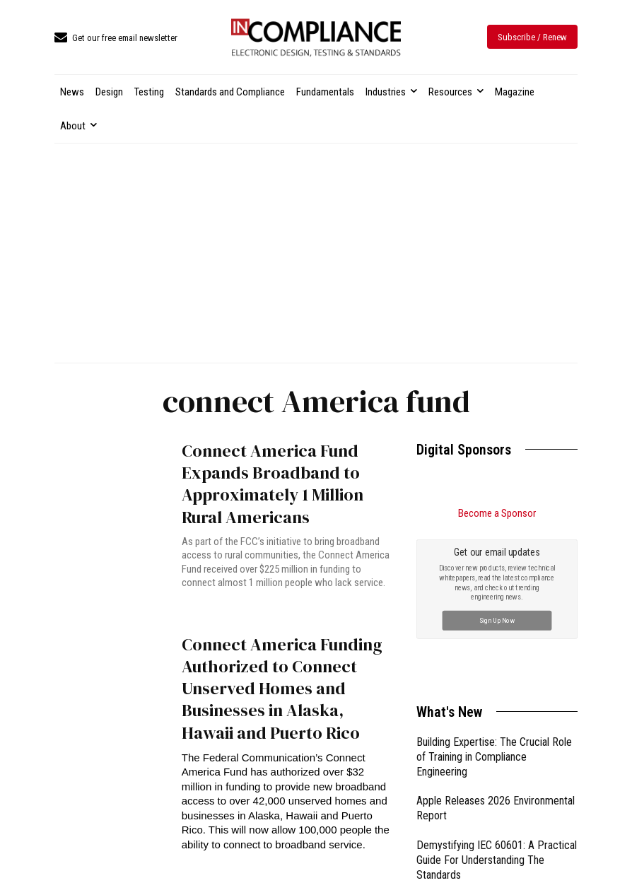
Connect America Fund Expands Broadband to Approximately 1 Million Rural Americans (272, 484)
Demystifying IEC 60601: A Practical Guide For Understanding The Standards (496, 860)
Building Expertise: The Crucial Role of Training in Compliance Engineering (494, 756)
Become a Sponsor (497, 513)
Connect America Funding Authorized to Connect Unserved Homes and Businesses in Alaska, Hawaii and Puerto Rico (282, 688)
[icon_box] (115, 38)
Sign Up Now (497, 620)
